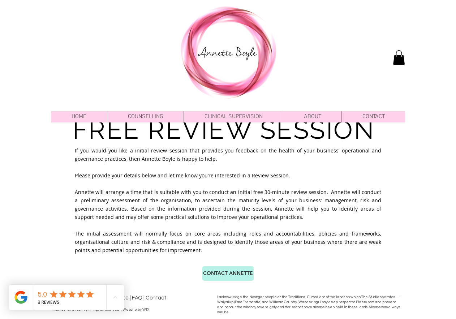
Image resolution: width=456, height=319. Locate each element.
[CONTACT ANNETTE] (228, 273)
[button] (145, 116)
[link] (399, 57)
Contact (156, 298)
